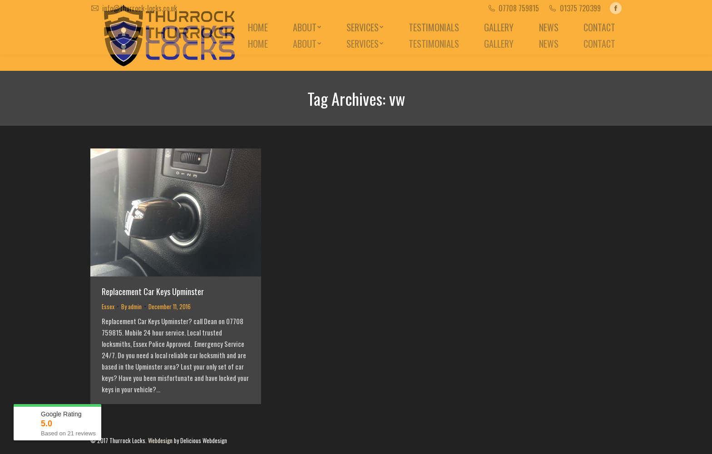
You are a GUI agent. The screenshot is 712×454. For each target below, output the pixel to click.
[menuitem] (258, 43)
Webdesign (160, 440)
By (131, 306)
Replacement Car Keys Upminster (153, 291)
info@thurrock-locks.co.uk (139, 8)
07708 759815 (519, 8)
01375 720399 (580, 8)
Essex (108, 306)
